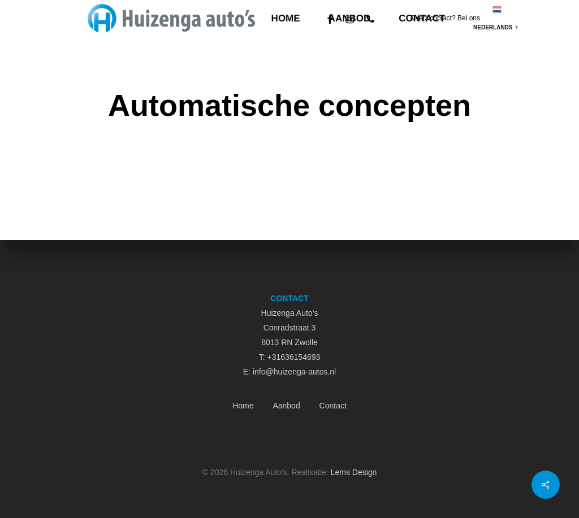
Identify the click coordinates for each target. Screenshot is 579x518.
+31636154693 (293, 357)
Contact (333, 405)
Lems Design (354, 472)
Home (242, 405)
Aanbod (286, 405)
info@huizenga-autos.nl (294, 371)
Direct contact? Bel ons (445, 18)
